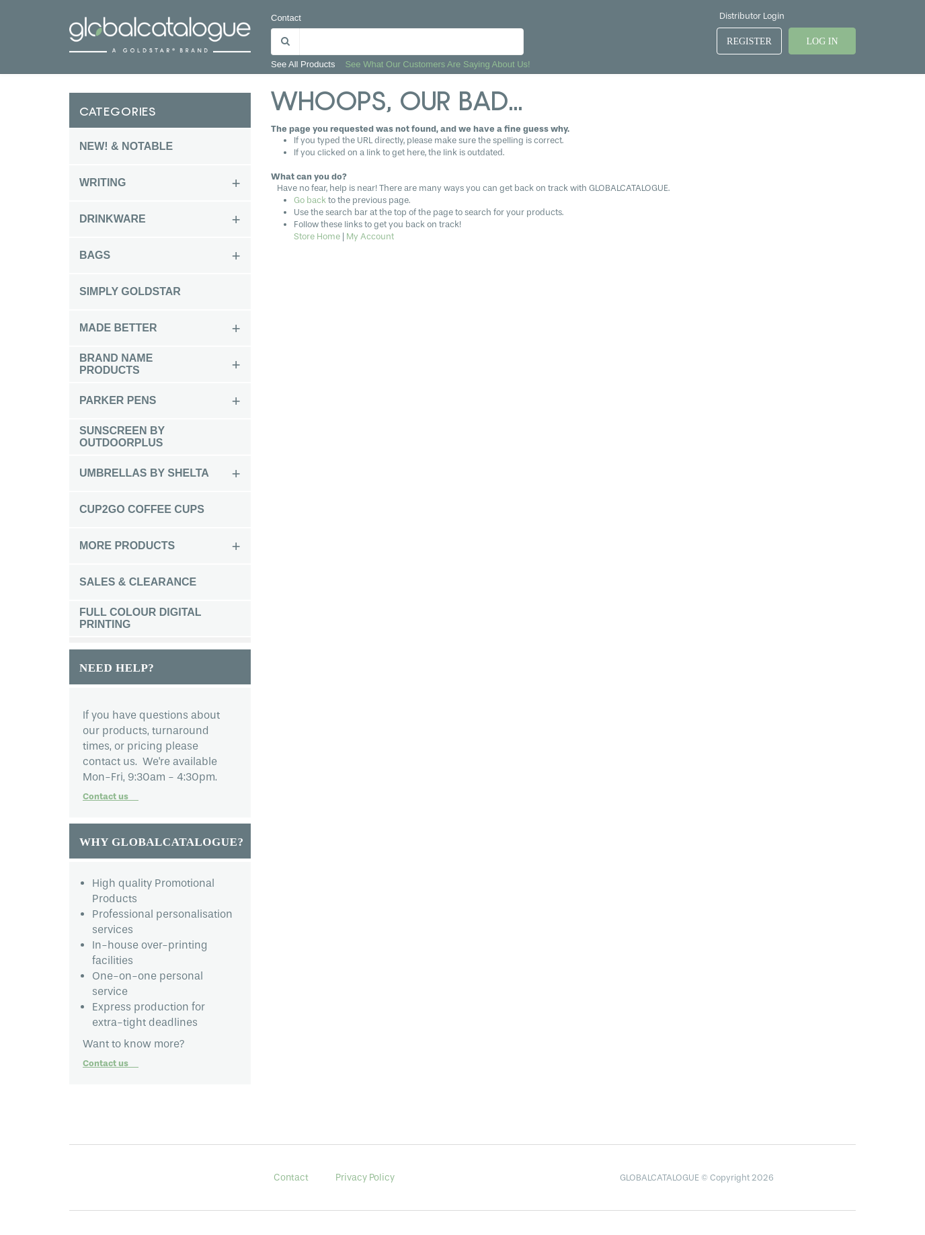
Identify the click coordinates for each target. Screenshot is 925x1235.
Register (749, 41)
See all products (303, 64)
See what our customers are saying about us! (437, 64)
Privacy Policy (365, 1177)
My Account (370, 236)
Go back (310, 200)
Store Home (317, 236)
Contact (286, 18)
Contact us (110, 796)
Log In (822, 41)
